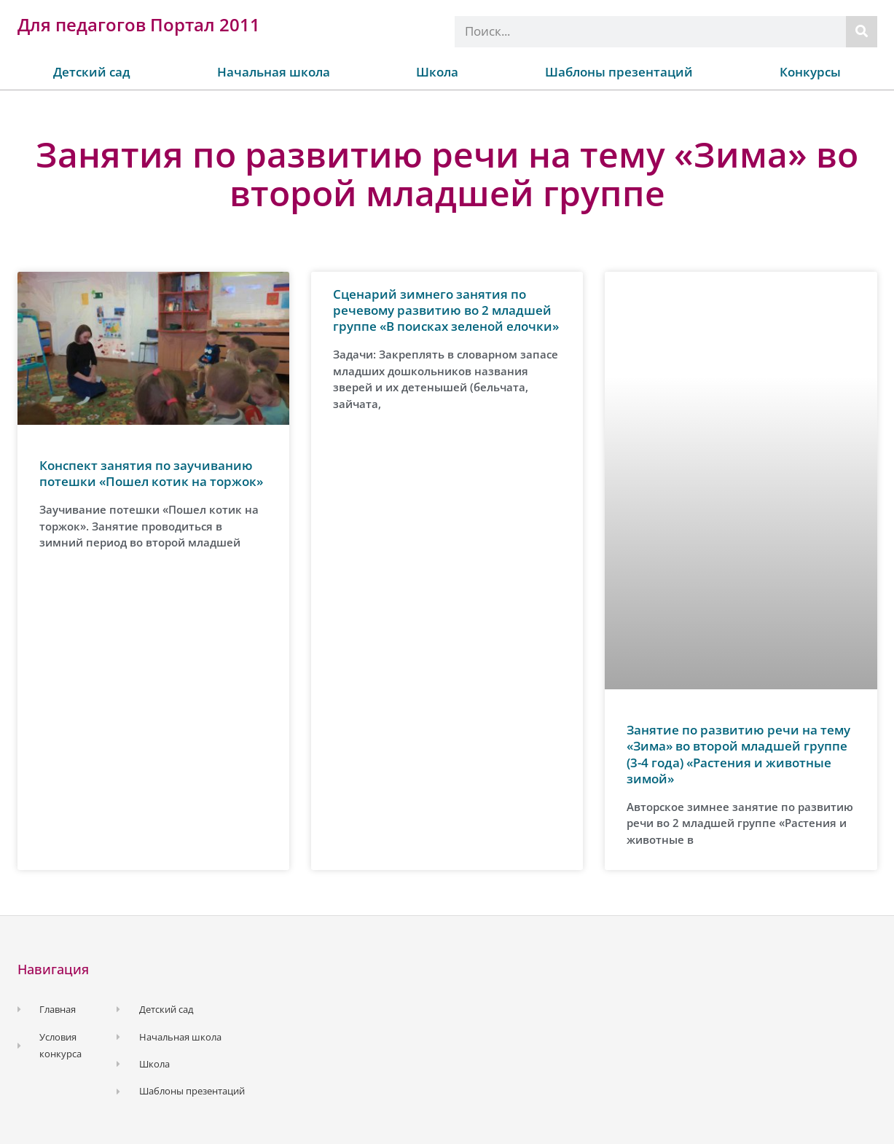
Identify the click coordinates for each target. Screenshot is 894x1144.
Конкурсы (810, 71)
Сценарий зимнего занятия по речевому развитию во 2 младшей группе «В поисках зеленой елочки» (446, 310)
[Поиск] (861, 31)
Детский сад (91, 71)
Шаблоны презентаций (619, 71)
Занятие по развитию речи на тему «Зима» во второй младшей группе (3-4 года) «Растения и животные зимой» (738, 753)
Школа (437, 71)
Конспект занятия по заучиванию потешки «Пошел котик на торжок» (151, 473)
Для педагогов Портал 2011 (138, 24)
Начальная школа (273, 71)
